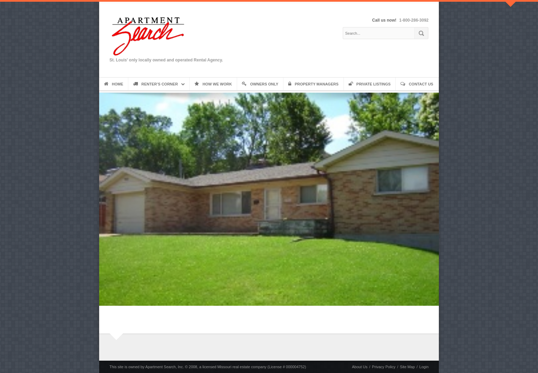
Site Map (407, 367)
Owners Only (260, 84)
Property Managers (313, 84)
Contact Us (416, 84)
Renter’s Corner (155, 84)
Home (113, 84)
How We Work (213, 84)
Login (424, 367)
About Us (359, 367)
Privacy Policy (383, 367)
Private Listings (370, 84)
